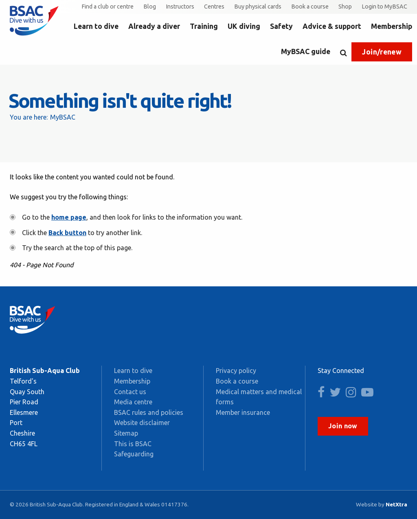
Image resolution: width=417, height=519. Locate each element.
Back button (67, 232)
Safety (281, 26)
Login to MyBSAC (384, 6)
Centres (214, 6)
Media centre (133, 402)
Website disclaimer (142, 422)
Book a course (310, 6)
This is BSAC (132, 443)
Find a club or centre (107, 6)
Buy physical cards (257, 6)
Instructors (180, 6)
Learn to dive (96, 26)
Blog (149, 6)
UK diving (244, 26)
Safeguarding (134, 454)
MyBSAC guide (305, 51)
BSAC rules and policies (148, 412)
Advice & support (332, 26)
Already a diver (154, 26)
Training (204, 26)
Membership (391, 26)
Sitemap (126, 433)
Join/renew (382, 52)
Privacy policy (236, 370)
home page (68, 217)
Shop (345, 6)
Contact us (130, 391)
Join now (343, 426)
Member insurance (243, 412)
